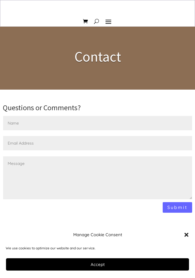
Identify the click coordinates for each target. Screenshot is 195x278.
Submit (177, 207)
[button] (186, 235)
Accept (98, 264)
